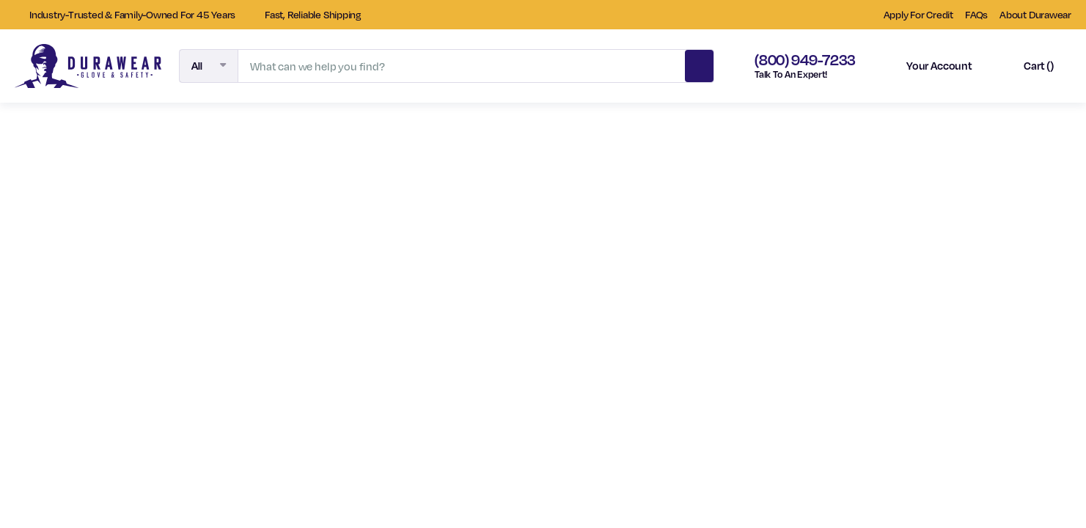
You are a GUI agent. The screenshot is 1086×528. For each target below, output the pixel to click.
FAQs (976, 14)
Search (698, 63)
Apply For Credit (918, 14)
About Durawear (1035, 14)
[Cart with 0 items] (1026, 66)
